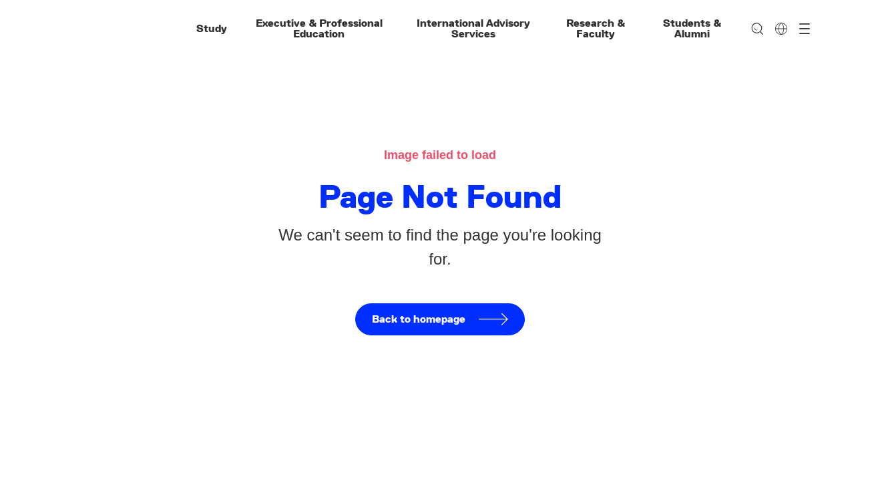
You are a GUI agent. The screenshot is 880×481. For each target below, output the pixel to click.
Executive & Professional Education (319, 28)
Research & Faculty (595, 28)
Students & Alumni (692, 28)
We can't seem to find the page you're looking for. (440, 247)
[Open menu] (804, 28)
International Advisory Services (473, 28)
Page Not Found (440, 196)
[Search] (757, 28)
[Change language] (781, 29)
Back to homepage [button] (440, 319)
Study (211, 28)
